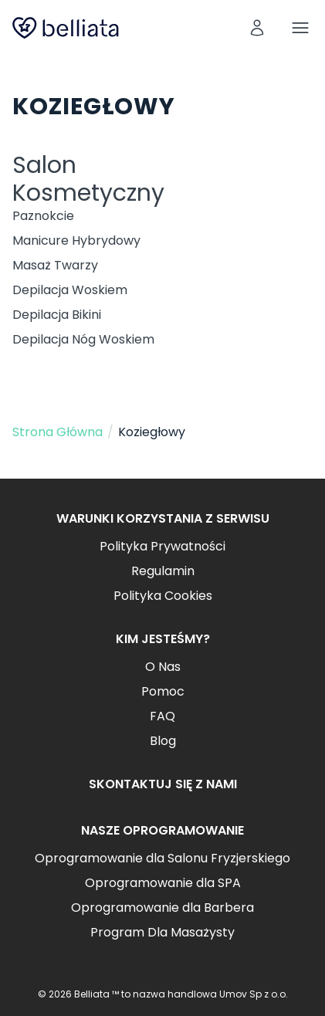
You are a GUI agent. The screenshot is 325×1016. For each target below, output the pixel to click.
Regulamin (163, 571)
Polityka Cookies (162, 596)
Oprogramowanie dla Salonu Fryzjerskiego (162, 858)
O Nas (163, 667)
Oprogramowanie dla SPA (163, 883)
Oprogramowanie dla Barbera (162, 907)
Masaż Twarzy (55, 265)
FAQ (162, 716)
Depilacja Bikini (56, 314)
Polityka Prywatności (162, 546)
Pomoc (163, 691)
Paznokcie (43, 216)
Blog (163, 741)
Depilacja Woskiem (69, 290)
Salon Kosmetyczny (88, 179)
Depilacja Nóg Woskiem (83, 339)
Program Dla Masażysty (162, 932)
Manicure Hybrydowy (76, 240)
